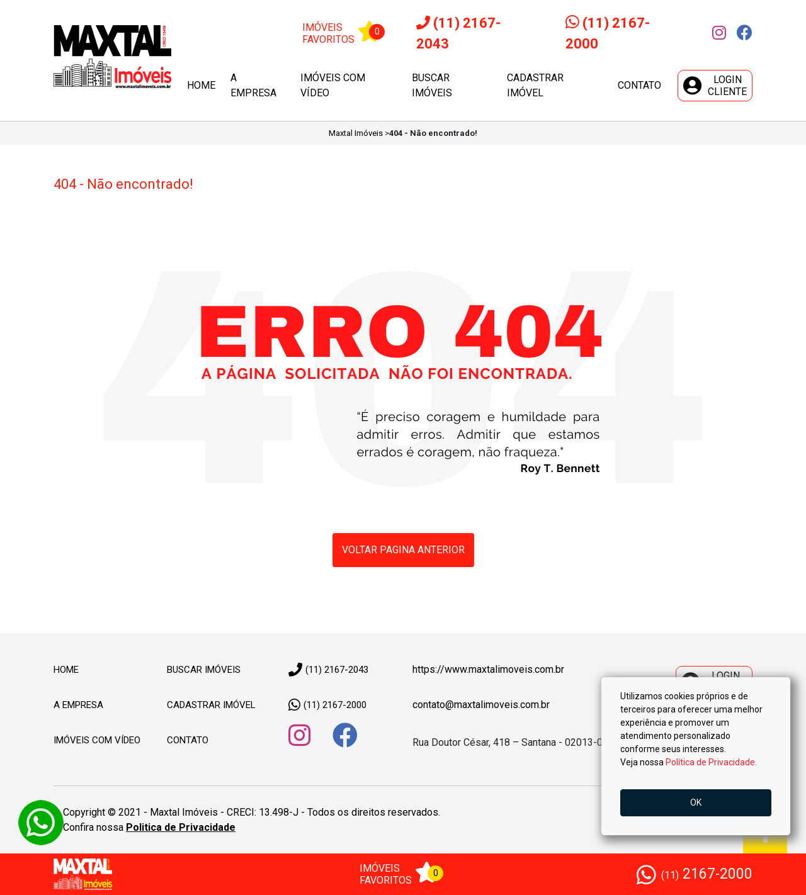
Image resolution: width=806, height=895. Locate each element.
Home (201, 85)
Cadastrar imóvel (535, 85)
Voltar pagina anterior (403, 550)
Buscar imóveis (432, 85)
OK (695, 802)
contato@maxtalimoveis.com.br (481, 705)
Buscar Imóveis (204, 669)
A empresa (253, 85)
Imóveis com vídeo (332, 85)
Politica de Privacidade (181, 827)
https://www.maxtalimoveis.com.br (488, 669)
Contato (639, 85)
